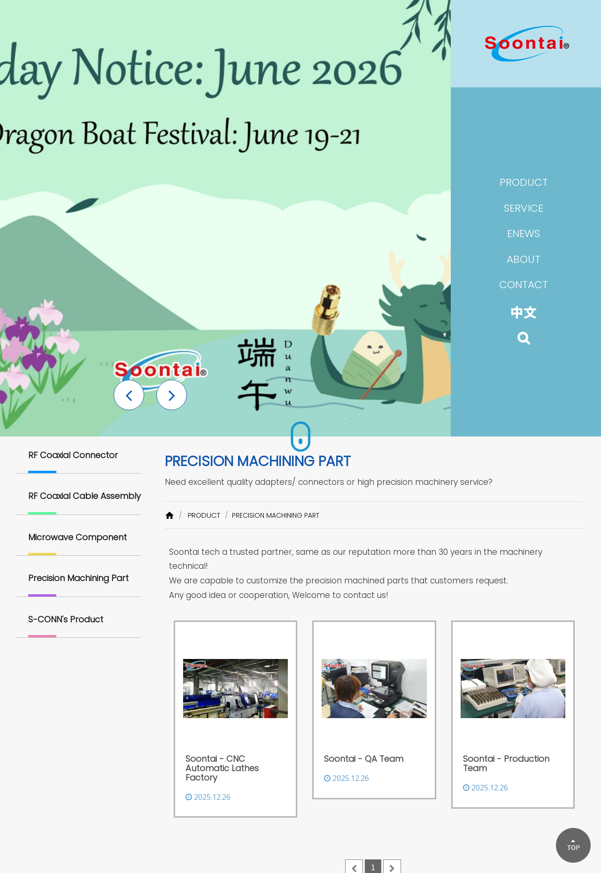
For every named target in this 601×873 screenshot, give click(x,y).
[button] (129, 395)
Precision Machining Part (78, 578)
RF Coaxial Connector (73, 455)
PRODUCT (204, 515)
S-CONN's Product (65, 619)
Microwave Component (77, 537)
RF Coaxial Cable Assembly (84, 496)
